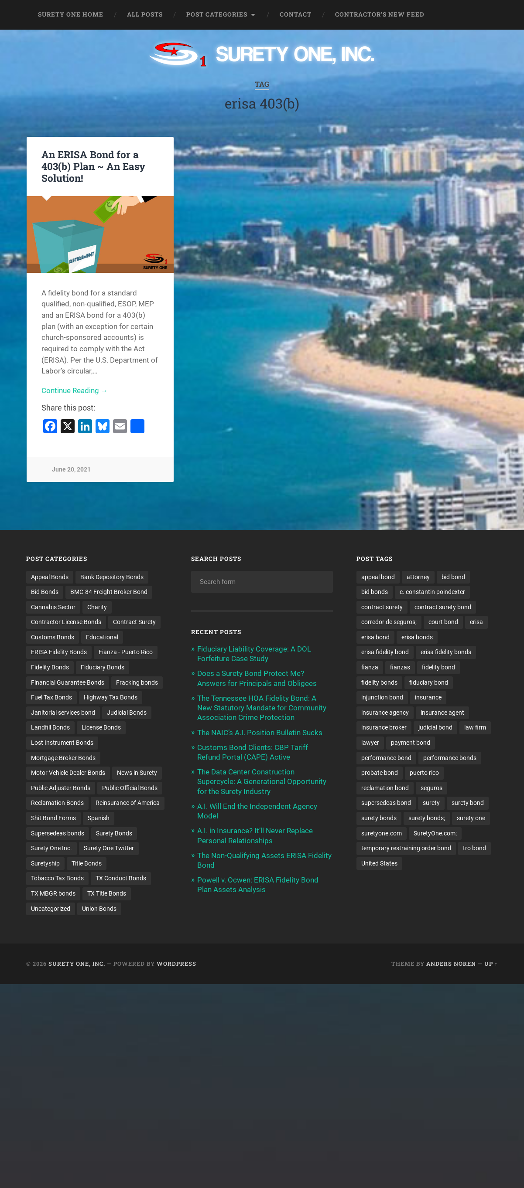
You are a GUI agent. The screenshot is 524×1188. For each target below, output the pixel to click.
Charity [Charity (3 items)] (97, 607)
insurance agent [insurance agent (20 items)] (442, 712)
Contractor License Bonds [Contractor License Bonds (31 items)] (66, 622)
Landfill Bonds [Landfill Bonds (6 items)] (50, 727)
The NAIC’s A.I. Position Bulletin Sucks (259, 732)
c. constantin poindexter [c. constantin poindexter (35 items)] (432, 591)
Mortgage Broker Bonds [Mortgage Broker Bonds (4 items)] (63, 758)
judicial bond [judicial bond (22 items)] (435, 727)
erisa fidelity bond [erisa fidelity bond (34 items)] (385, 652)
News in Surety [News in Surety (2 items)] (137, 773)
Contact (296, 14)
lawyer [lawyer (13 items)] (370, 743)
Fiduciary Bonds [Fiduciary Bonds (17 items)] (102, 667)
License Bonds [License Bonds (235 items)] (101, 727)
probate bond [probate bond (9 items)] (379, 773)
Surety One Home (70, 14)
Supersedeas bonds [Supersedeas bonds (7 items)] (57, 833)
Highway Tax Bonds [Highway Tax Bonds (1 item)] (110, 697)
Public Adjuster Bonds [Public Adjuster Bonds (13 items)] (60, 788)
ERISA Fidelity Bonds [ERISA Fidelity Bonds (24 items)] (59, 652)
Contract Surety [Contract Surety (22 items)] (134, 622)
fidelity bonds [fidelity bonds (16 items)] (379, 682)
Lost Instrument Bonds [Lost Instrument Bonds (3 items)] (62, 743)
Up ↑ (491, 964)
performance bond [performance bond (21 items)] (386, 758)
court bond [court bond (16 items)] (443, 622)
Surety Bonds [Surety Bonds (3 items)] (114, 833)
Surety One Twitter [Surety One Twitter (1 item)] (109, 848)
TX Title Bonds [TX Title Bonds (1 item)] (106, 894)
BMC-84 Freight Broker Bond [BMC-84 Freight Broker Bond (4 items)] (108, 591)
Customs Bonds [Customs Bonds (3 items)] (52, 637)
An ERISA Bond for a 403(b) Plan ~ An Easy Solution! (93, 166)
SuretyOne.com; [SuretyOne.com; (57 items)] (435, 833)
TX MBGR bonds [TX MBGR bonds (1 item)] (53, 894)
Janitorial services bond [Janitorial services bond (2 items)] (63, 712)
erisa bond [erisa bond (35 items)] (375, 637)
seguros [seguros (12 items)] (431, 788)
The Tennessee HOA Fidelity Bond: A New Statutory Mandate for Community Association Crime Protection (261, 708)
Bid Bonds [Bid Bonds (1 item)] (44, 591)
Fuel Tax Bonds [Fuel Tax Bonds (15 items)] (51, 697)
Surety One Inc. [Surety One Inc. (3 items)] (51, 848)
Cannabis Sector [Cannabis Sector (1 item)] (53, 607)
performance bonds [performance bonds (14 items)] (449, 758)
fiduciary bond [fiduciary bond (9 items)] (428, 682)
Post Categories (216, 14)
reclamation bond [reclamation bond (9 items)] (385, 788)
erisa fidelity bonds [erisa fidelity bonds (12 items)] (446, 652)
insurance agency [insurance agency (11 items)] (385, 712)
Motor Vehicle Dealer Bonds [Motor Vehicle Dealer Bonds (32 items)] (68, 773)
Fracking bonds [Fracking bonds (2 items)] (137, 682)
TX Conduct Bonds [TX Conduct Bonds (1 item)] (121, 879)
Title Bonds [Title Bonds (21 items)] (87, 864)
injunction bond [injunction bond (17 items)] (382, 697)
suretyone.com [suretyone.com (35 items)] (381, 833)
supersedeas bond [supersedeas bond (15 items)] (386, 803)
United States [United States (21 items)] (379, 864)
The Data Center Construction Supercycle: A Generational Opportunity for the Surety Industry (261, 781)
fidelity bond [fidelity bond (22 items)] (438, 667)
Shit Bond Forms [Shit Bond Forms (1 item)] (53, 818)
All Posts (145, 14)
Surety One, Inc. (76, 964)
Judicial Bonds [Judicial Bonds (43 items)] (127, 712)
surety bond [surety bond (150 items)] (468, 803)
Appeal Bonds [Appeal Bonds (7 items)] (49, 577)
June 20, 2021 (71, 469)
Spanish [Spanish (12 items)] (99, 818)
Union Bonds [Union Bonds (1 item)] (99, 909)
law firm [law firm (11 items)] (475, 727)
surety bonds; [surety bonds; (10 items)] (426, 818)
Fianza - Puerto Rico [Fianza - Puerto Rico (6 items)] (126, 652)
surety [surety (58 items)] (431, 803)
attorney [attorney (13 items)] (418, 577)
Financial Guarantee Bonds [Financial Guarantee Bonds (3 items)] (67, 682)
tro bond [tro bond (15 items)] (474, 848)
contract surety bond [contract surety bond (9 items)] (442, 607)
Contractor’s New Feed (380, 14)
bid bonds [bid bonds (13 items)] (374, 591)
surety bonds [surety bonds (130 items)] (379, 818)
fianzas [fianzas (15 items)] (400, 667)
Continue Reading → (74, 390)
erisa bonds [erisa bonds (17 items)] (417, 637)
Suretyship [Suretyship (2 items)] (45, 864)
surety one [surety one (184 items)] (471, 818)
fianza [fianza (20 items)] (369, 667)
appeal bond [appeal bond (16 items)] (378, 577)
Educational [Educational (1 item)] (102, 637)
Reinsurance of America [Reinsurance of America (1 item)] (128, 803)
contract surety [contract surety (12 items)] (382, 607)
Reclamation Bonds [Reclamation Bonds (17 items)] (57, 803)
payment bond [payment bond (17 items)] (410, 743)
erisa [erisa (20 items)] (476, 622)
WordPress (176, 964)
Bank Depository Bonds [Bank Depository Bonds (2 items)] (112, 577)
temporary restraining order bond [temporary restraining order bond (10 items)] (406, 848)
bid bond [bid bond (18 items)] (453, 577)
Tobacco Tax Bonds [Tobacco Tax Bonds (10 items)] (57, 879)
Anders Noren (451, 964)
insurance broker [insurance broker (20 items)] (384, 727)
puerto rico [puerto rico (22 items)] (424, 773)
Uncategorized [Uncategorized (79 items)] (50, 909)
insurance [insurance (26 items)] (428, 697)
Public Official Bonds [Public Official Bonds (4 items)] (130, 788)
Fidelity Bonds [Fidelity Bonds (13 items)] (50, 667)
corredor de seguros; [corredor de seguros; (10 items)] (389, 622)
